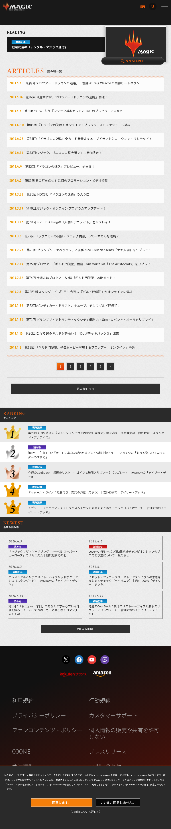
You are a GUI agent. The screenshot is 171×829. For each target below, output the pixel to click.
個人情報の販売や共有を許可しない (124, 733)
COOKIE (21, 751)
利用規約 (23, 700)
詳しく (95, 811)
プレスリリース (107, 751)
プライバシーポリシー (39, 715)
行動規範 (99, 700)
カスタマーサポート (113, 715)
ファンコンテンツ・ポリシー (47, 730)
